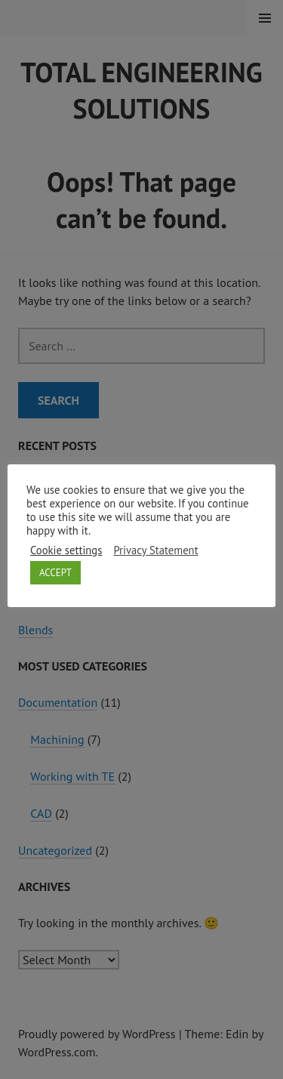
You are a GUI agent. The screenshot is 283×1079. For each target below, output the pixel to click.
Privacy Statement (155, 550)
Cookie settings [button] (66, 550)
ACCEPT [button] (55, 572)
